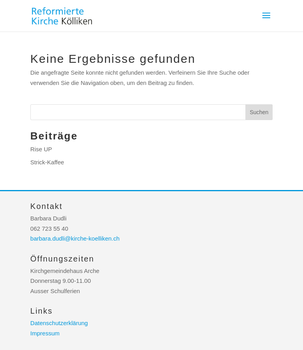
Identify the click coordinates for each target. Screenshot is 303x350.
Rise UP (41, 149)
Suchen (259, 112)
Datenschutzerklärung (59, 323)
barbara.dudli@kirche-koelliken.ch (75, 238)
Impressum (45, 333)
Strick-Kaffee (47, 162)
